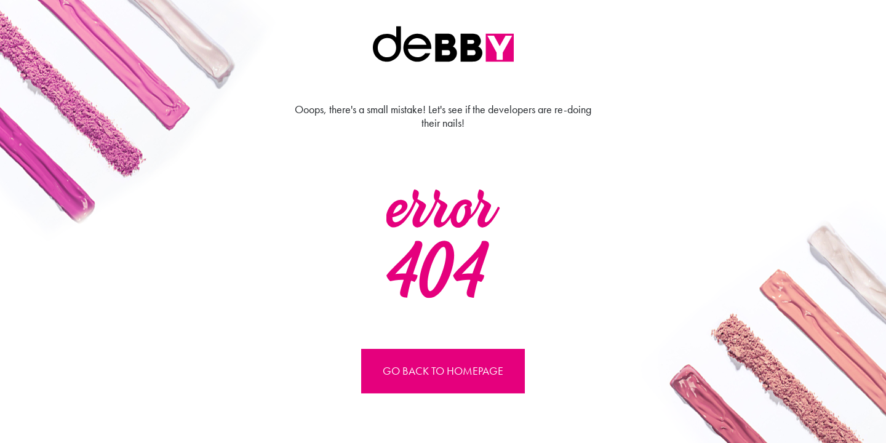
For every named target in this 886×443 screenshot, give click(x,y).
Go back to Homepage (443, 371)
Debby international (443, 44)
